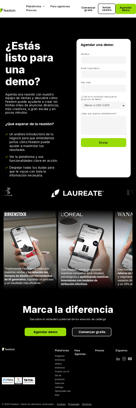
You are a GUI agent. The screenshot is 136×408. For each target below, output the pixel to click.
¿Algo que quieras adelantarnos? (99, 113)
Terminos (87, 404)
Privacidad (73, 404)
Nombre (85, 54)
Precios (99, 350)
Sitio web (86, 82)
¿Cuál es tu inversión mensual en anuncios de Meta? (99, 98)
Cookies (61, 404)
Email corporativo (90, 68)
